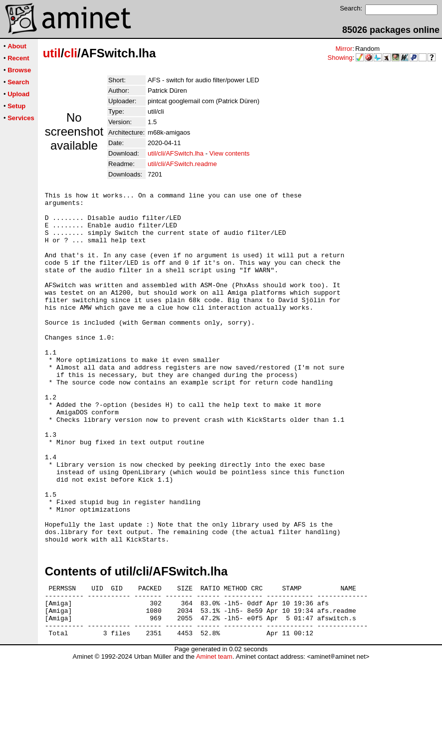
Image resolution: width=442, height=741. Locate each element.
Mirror (343, 48)
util (52, 53)
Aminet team (214, 737)
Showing (340, 57)
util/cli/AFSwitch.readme (182, 164)
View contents (230, 153)
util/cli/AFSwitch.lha (176, 153)
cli (70, 53)
